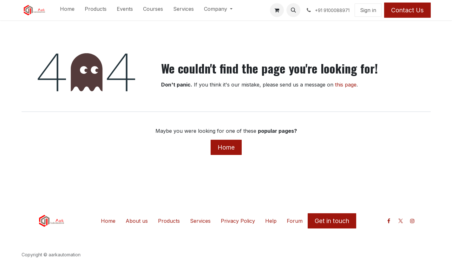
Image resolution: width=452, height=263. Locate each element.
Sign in (368, 10)
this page (346, 84)
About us (137, 221)
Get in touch (332, 221)
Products (169, 221)
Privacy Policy (238, 221)
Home (226, 147)
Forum (295, 221)
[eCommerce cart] (277, 10)
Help (271, 221)
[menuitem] (67, 10)
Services (200, 221)
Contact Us (407, 10)
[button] (293, 10)
